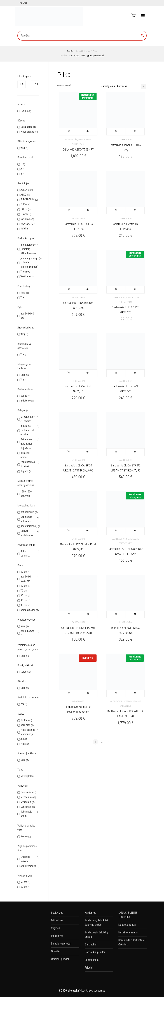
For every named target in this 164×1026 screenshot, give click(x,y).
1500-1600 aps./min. (26, 493)
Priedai (89, 967)
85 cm (23, 600)
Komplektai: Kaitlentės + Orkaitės (132, 942)
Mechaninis (26, 797)
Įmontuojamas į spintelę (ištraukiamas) (28, 249)
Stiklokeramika (28, 866)
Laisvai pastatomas (26, 533)
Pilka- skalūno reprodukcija (27, 732)
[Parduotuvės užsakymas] (122, 86)
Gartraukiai (125, 139)
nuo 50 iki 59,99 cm (25, 579)
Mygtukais (25, 802)
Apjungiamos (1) (27, 633)
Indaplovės (125, 622)
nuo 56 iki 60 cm (27, 316)
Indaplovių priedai (61, 943)
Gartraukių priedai (95, 952)
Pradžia (70, 51)
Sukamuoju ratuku (26, 814)
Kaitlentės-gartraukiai (26, 441)
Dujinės (24, 471)
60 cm (23, 585)
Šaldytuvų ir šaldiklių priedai (96, 934)
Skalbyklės (57, 912)
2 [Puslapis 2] (102, 741)
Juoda (23, 739)
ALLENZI (25, 189)
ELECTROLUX (27, 199)
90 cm (23, 605)
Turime (24, 110)
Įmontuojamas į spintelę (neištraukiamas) (29, 262)
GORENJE (25, 218)
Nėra (22, 292)
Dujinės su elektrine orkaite (25, 453)
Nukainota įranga (128, 932)
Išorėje (24, 836)
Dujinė (23, 395)
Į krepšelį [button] (68, 131)
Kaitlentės (116, 701)
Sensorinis (26, 806)
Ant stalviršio (27, 512)
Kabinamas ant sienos (26, 519)
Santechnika (92, 960)
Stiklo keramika (25, 553)
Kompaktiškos (27, 610)
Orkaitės (56, 951)
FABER (23, 209)
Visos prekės (27, 131)
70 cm (23, 590)
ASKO (23, 194)
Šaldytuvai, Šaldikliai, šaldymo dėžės (96, 922)
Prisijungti (23, 3)
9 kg (22, 147)
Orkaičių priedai (60, 959)
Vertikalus (25, 276)
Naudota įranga (127, 924)
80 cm (23, 595)
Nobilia (24, 228)
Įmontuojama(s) (28, 526)
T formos (25, 271)
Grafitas (24, 720)
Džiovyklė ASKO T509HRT (78, 149)
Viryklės (55, 928)
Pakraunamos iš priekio (27, 464)
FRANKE (24, 214)
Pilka (23, 743)
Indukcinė (25, 400)
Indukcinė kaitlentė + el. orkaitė (27, 430)
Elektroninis (26, 792)
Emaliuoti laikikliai (25, 859)
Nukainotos (26, 126)
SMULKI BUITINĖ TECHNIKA (127, 915)
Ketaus (24, 671)
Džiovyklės (71, 139)
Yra (22, 297)
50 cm (23, 571)
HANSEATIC (26, 223)
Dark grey (25, 725)
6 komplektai (27, 776)
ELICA (23, 204)
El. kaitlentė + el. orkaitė (27, 419)
